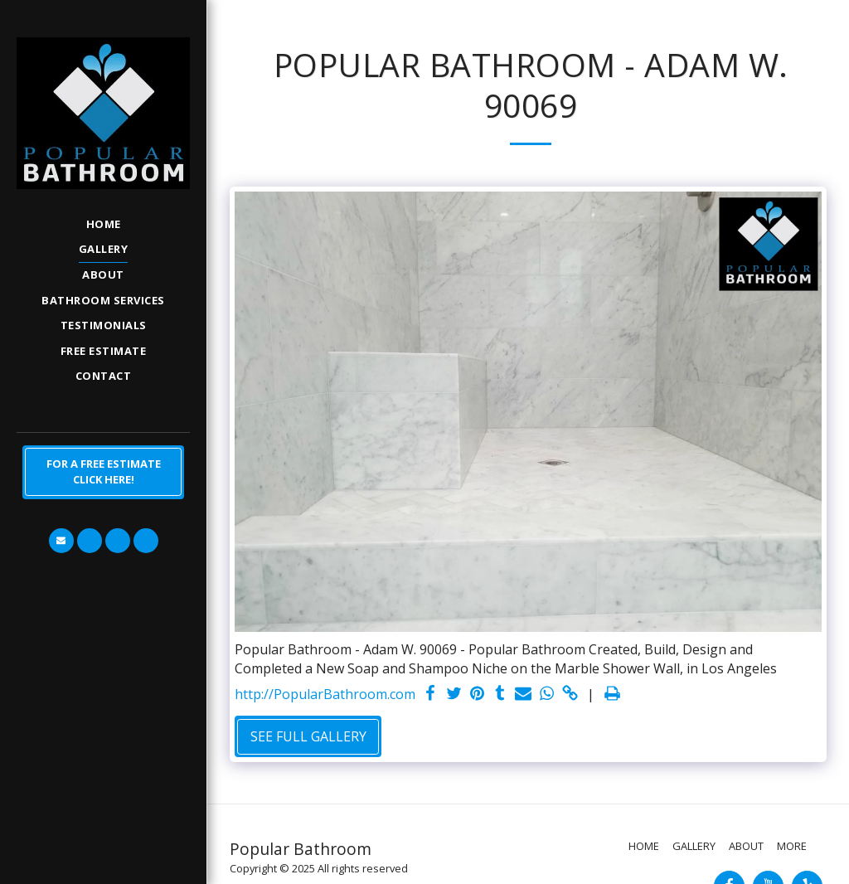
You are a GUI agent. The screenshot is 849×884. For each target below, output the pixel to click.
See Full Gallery (308, 736)
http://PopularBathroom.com (325, 694)
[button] (61, 540)
